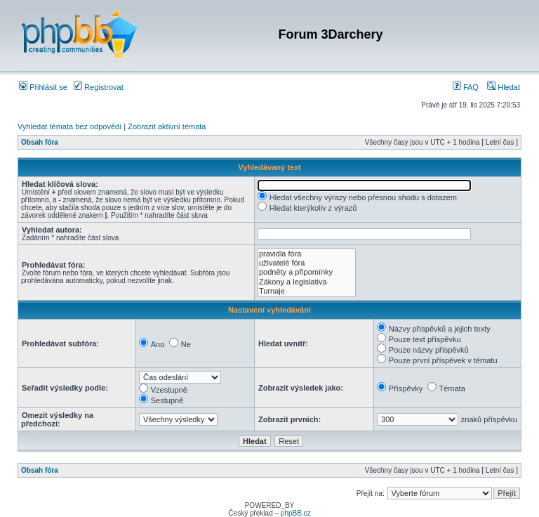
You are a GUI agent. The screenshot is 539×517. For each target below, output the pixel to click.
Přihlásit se (43, 87)
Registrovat (99, 87)
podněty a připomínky (306, 272)
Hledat (503, 87)
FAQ (466, 87)
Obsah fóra (39, 142)
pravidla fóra (306, 253)
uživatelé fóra (306, 263)
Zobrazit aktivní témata (167, 126)
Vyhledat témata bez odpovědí (69, 126)
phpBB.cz (296, 513)
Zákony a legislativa (306, 282)
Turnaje (306, 291)
